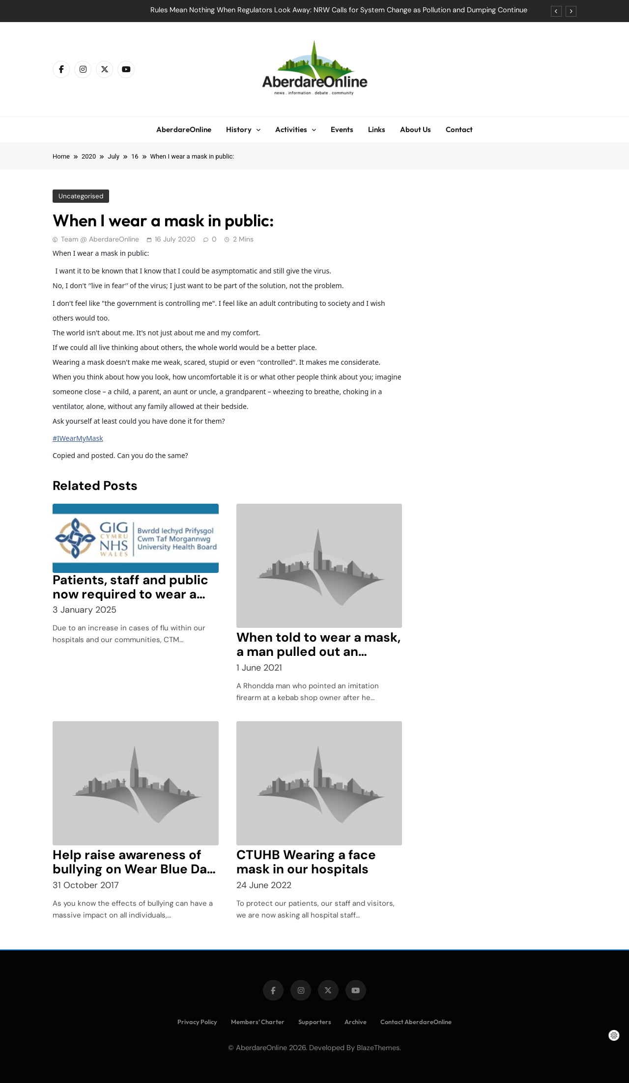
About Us (415, 129)
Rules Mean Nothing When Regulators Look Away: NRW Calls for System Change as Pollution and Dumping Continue (338, 10)
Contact (459, 129)
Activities (291, 129)
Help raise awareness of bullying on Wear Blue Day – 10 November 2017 (134, 869)
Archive (355, 1022)
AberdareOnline (183, 129)
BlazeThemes (378, 1047)
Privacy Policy (197, 1022)
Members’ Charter (258, 1022)
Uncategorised (80, 196)
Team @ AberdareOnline (100, 239)
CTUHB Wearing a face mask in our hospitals (306, 861)
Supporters (314, 1022)
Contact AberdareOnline (416, 1022)
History (239, 129)
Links (376, 129)
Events (342, 129)
